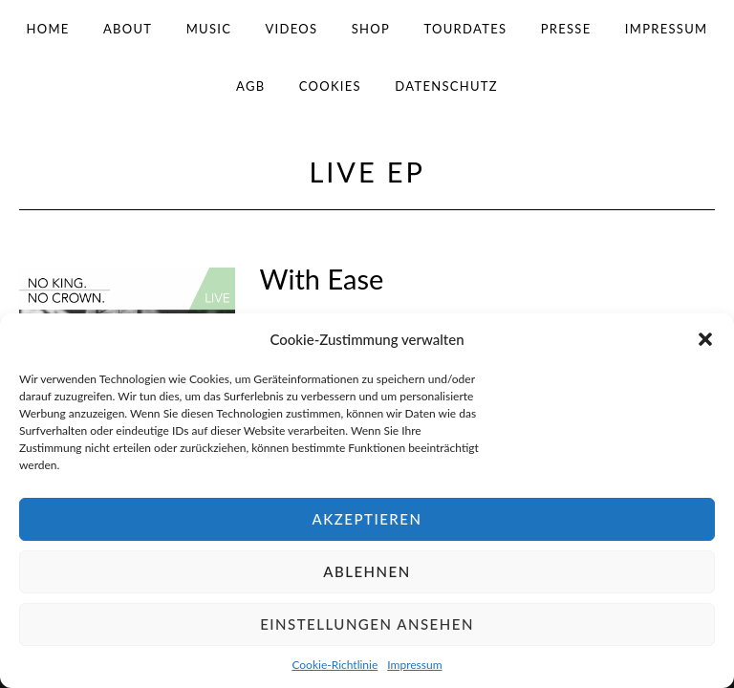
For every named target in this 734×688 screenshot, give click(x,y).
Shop (371, 28)
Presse (566, 28)
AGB (250, 86)
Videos (292, 28)
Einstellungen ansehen (367, 624)
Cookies (330, 86)
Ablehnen (366, 571)
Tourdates (465, 28)
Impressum (414, 664)
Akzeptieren (367, 518)
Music (209, 28)
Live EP (367, 171)
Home (48, 28)
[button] (705, 339)
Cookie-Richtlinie (334, 664)
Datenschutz (446, 86)
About (127, 28)
